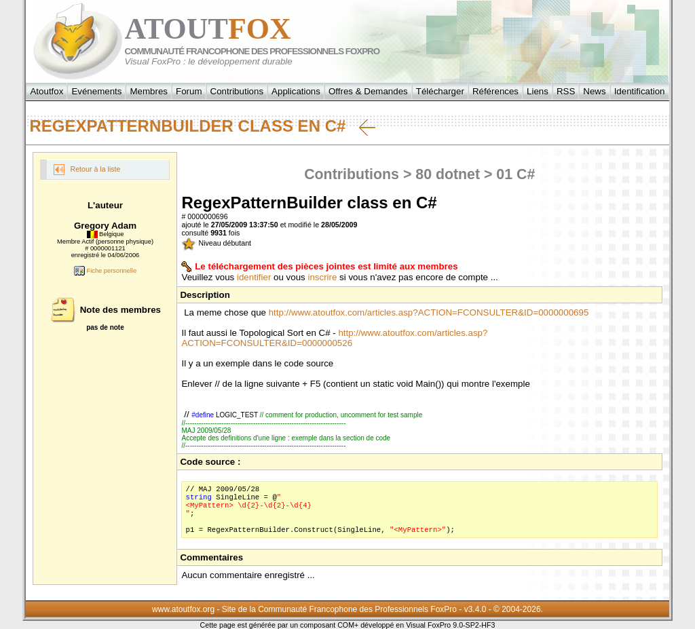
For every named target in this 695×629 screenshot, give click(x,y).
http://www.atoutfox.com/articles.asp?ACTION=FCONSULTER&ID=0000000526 (334, 338)
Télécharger (440, 91)
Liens (537, 91)
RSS (566, 91)
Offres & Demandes (368, 91)
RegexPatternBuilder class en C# (202, 126)
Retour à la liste (87, 169)
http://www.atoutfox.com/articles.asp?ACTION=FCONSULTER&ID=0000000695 (429, 312)
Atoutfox (46, 91)
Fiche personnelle (105, 270)
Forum (189, 91)
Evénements (96, 91)
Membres (149, 91)
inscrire (322, 277)
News (594, 91)
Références (495, 91)
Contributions (237, 91)
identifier (254, 277)
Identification (639, 91)
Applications (295, 91)
